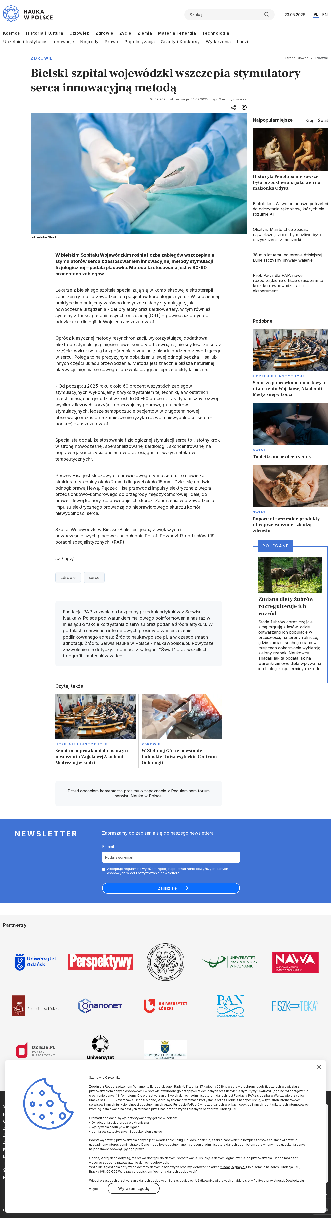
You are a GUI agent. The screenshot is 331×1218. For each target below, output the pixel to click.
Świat (259, 450)
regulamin (131, 869)
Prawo (111, 41)
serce (94, 577)
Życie (125, 33)
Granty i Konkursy (180, 41)
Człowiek (79, 33)
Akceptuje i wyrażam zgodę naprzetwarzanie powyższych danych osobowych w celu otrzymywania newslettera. (167, 871)
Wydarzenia (218, 41)
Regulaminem (184, 790)
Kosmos (11, 33)
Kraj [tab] (309, 120)
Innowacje (63, 41)
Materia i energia (177, 33)
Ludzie (244, 41)
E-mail (108, 846)
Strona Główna (297, 58)
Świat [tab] (323, 120)
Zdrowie (104, 33)
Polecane (275, 545)
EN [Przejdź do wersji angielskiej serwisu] (325, 14)
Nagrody (89, 41)
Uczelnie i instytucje (81, 744)
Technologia (215, 33)
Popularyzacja (139, 41)
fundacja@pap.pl (232, 1167)
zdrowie (68, 577)
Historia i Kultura (44, 33)
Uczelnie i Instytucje (24, 41)
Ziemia (144, 33)
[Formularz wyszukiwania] (229, 14)
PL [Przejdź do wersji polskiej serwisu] (316, 14)
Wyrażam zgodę (133, 1188)
